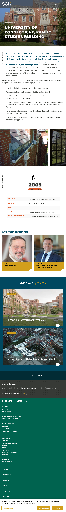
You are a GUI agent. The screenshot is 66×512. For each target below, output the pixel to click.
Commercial (5, 441)
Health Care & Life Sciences (10, 452)
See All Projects (33, 376)
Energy (4, 448)
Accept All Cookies (43, 508)
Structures (5, 409)
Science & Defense (7, 462)
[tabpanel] (24, 147)
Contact (7, 497)
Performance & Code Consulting (11, 416)
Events (6, 491)
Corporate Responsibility (9, 431)
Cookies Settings (8, 508)
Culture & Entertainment (9, 443)
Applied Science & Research (10, 419)
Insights (7, 474)
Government (5, 450)
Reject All (57, 508)
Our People (5, 429)
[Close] (63, 502)
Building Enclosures (8, 412)
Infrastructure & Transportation (12, 457)
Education (5, 445)
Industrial (5, 455)
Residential (5, 459)
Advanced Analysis (7, 414)
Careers (6, 480)
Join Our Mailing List (14, 394)
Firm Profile (5, 427)
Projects (7, 469)
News (5, 485)
